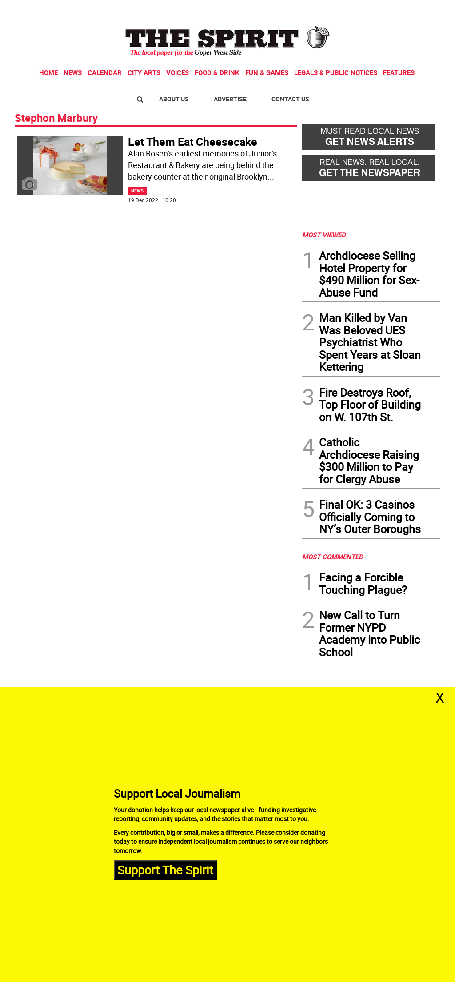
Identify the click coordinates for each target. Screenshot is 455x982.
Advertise (230, 99)
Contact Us (290, 99)
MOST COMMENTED (332, 556)
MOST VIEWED (324, 234)
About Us (174, 99)
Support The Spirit (165, 870)
